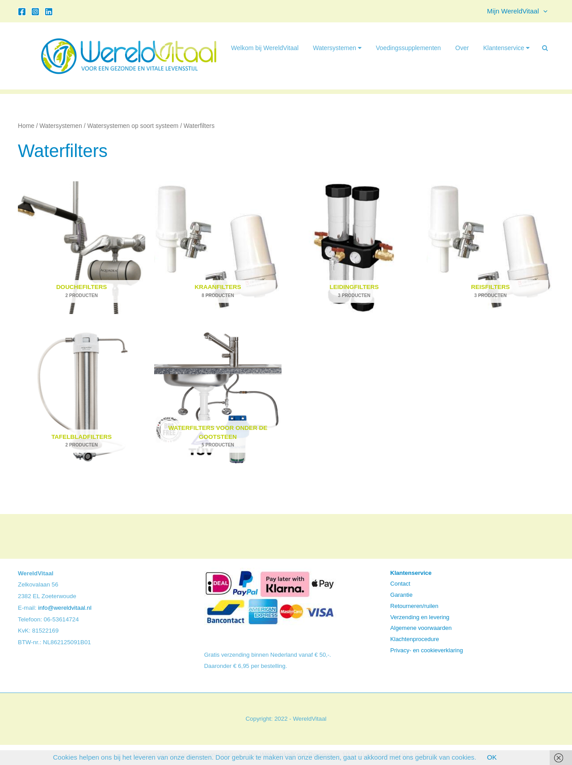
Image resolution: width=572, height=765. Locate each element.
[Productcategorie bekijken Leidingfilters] (354, 247)
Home (26, 126)
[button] (543, 11)
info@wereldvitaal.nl (64, 607)
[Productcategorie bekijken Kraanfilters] (218, 247)
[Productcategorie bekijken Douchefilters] (81, 247)
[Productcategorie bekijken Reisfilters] (490, 247)
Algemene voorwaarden (420, 628)
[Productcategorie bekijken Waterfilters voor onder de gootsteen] (218, 397)
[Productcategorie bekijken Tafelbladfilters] (81, 397)
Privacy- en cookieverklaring (426, 650)
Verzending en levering (419, 617)
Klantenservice (506, 47)
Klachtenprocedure (414, 639)
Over (462, 47)
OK (492, 757)
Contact (400, 583)
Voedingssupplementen (408, 47)
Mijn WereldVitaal (517, 11)
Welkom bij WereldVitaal (265, 47)
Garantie (401, 594)
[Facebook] (22, 12)
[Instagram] (35, 12)
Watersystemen (337, 47)
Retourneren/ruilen (414, 606)
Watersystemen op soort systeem (132, 126)
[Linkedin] (49, 12)
